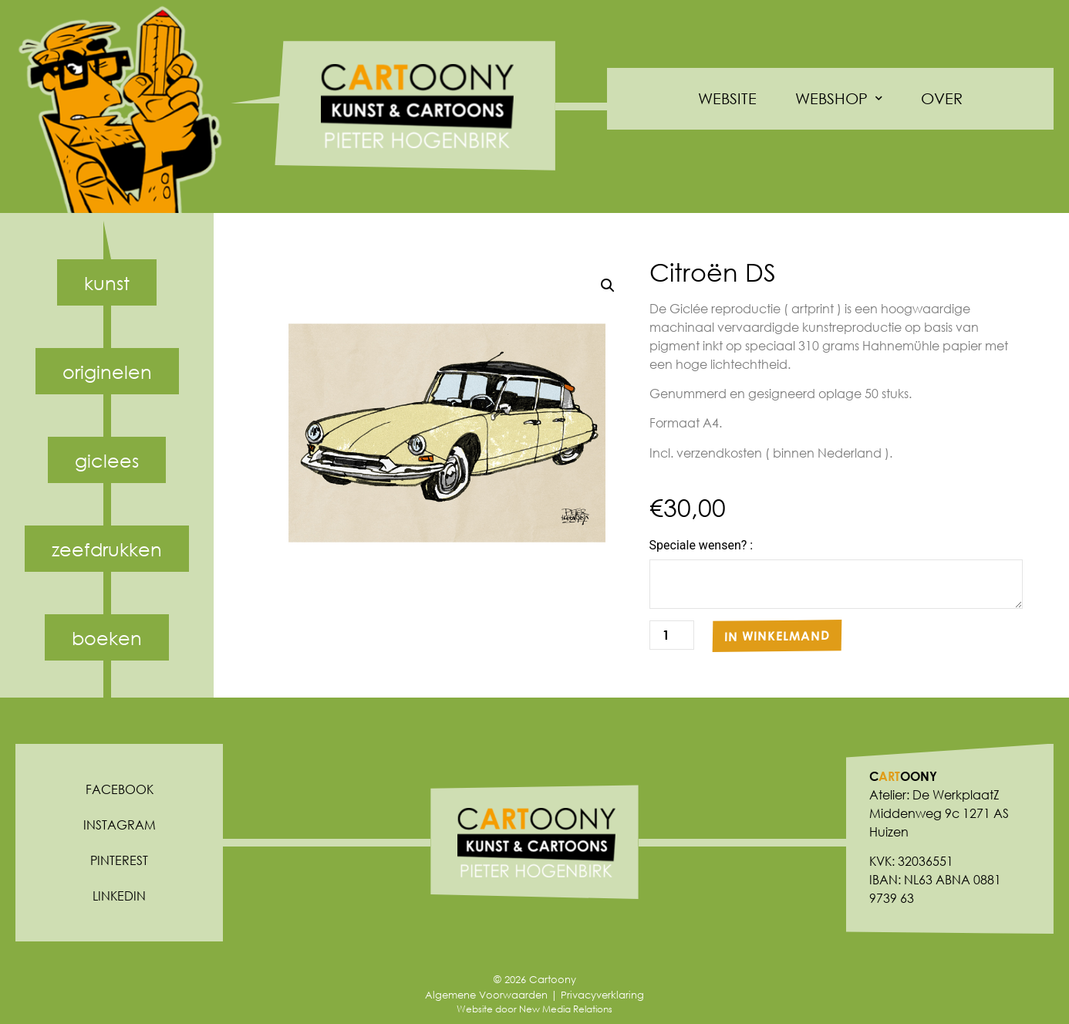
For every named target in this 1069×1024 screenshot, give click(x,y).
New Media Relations (565, 1009)
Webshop (838, 98)
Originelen (107, 371)
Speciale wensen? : (701, 545)
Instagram (119, 824)
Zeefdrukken (107, 548)
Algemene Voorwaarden (486, 995)
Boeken (107, 637)
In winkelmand (777, 635)
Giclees (107, 459)
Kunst (107, 282)
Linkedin (119, 895)
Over (942, 98)
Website (727, 98)
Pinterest (119, 860)
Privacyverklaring (602, 995)
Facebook (119, 789)
